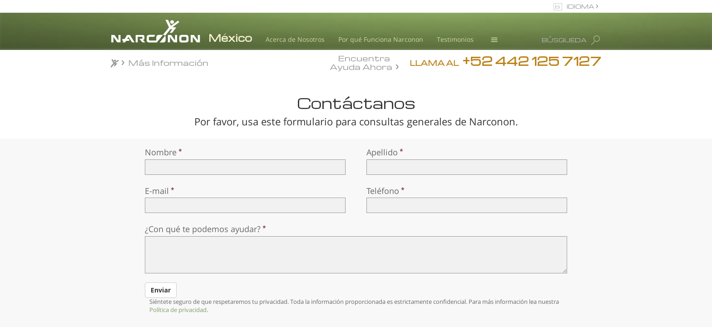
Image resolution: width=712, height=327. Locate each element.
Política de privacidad (178, 310)
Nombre (161, 152)
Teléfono (382, 190)
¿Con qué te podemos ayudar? (203, 228)
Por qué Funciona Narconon (380, 39)
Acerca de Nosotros (295, 39)
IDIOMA (581, 6)
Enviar (161, 290)
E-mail (157, 190)
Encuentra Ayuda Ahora (361, 62)
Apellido (382, 152)
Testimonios (455, 39)
